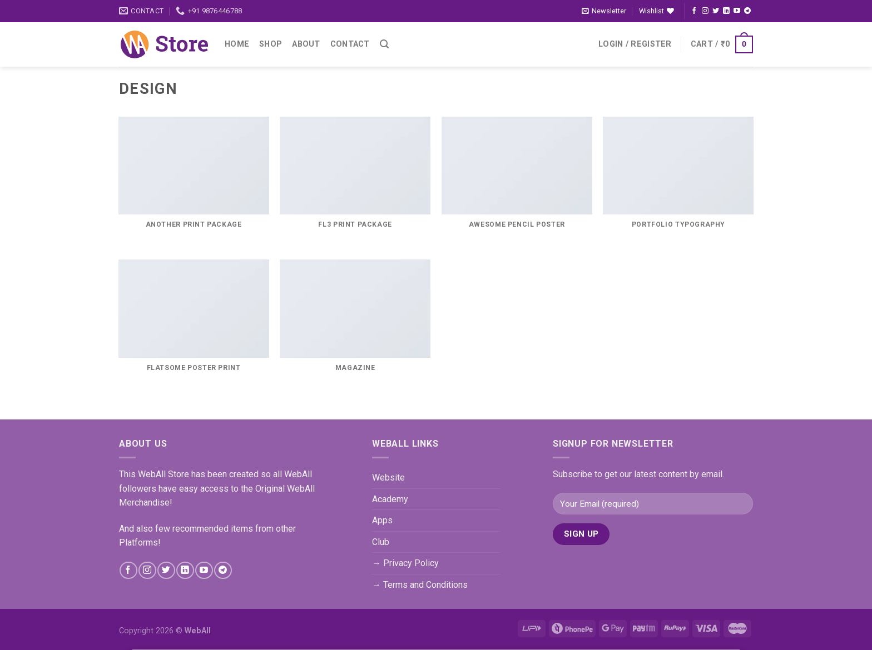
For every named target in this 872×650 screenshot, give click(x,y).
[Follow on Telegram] (747, 11)
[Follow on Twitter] (715, 11)
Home (237, 44)
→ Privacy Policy (405, 563)
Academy (390, 499)
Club (380, 542)
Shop (270, 44)
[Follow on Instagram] (705, 11)
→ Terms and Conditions (420, 584)
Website (388, 477)
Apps (382, 520)
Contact (350, 44)
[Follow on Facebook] (694, 11)
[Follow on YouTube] (737, 11)
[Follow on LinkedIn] (726, 11)
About (306, 44)
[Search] (384, 44)
